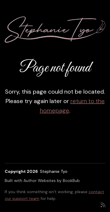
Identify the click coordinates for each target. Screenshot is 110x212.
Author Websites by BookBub (51, 180)
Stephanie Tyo (53, 171)
